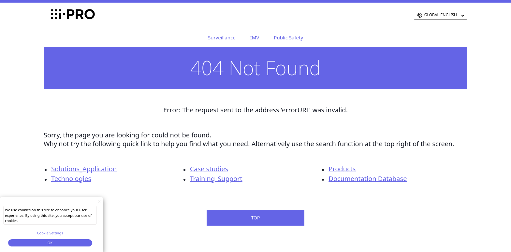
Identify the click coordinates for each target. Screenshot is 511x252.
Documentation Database (367, 178)
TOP (255, 218)
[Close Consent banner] (99, 201)
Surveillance (222, 37)
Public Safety (288, 37)
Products (342, 168)
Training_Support (216, 178)
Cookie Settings (50, 233)
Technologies (71, 178)
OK (50, 242)
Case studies (209, 168)
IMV (254, 37)
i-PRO (62, 15)
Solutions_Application (84, 168)
